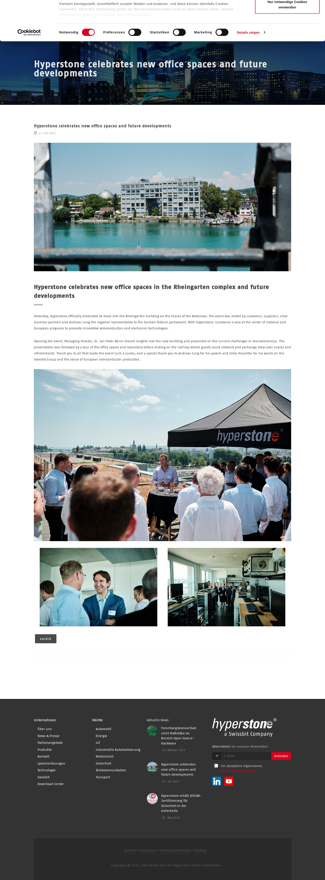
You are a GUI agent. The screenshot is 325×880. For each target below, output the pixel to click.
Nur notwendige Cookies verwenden (287, 44)
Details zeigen (248, 72)
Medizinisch (105, 756)
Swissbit (43, 777)
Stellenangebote (50, 742)
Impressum (148, 850)
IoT (98, 742)
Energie (101, 736)
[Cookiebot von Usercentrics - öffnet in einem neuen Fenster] (29, 72)
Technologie (46, 770)
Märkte (97, 720)
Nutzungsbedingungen (239, 771)
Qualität (131, 850)
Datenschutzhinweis (175, 850)
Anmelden (281, 756)
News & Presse (48, 736)
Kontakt (43, 756)
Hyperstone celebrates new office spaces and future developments (178, 769)
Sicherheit (103, 763)
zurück (45, 639)
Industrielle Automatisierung (118, 749)
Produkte (44, 749)
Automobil (103, 729)
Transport (103, 777)
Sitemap (200, 850)
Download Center (50, 784)
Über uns (44, 729)
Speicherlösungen (51, 763)
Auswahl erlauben (287, 27)
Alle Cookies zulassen (287, 12)
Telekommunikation (111, 770)
